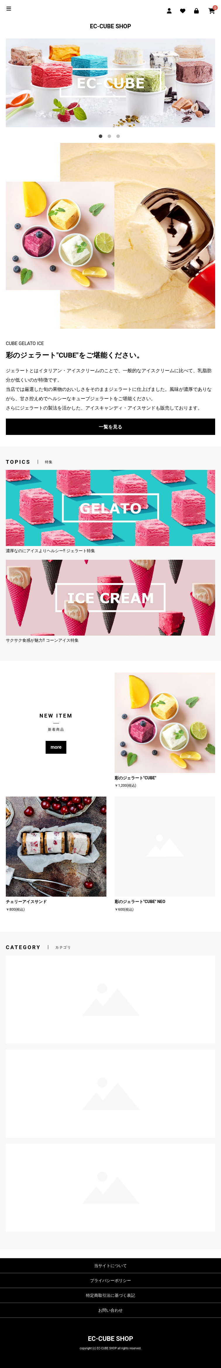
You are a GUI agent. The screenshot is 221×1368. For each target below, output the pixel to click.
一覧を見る (110, 427)
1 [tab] (102, 137)
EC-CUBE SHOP (110, 26)
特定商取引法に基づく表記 (110, 1295)
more (56, 747)
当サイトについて (110, 1265)
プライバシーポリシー (110, 1280)
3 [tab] (119, 137)
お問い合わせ (110, 1310)
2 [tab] (110, 137)
